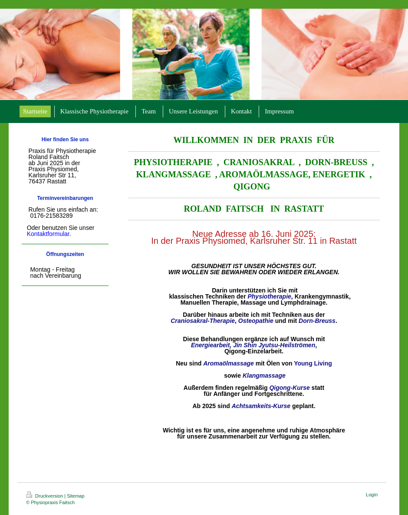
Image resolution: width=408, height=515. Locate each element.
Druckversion (45, 495)
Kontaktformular (48, 233)
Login (372, 494)
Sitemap (75, 495)
